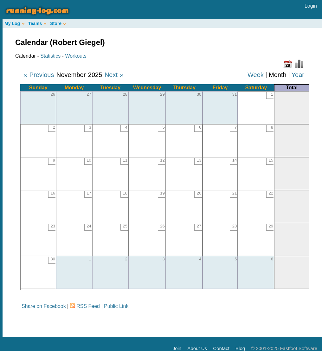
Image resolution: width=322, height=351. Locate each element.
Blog (240, 348)
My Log (14, 23)
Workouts (75, 56)
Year (298, 74)
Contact (221, 348)
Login (311, 6)
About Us (197, 348)
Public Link (116, 306)
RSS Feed (88, 306)
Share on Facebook (44, 306)
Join (177, 348)
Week (256, 74)
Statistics (50, 56)
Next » (114, 74)
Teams (37, 23)
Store (58, 23)
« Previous (38, 74)
